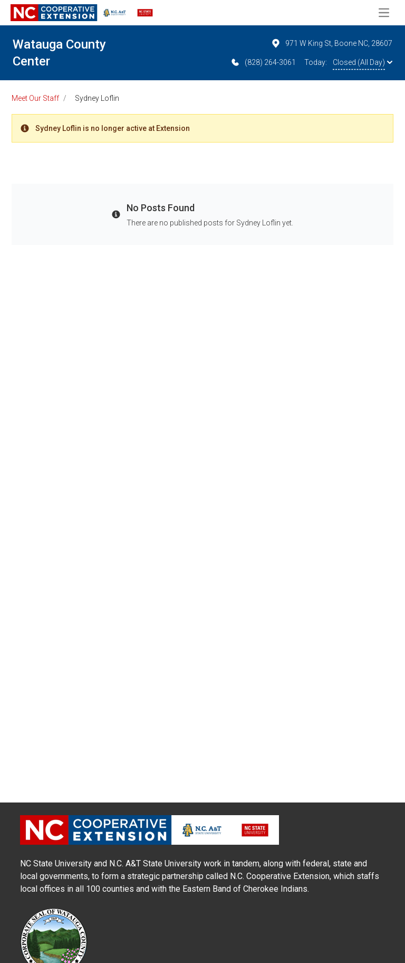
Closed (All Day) (362, 62)
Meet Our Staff (35, 98)
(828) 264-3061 (263, 62)
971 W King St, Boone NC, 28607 (331, 43)
